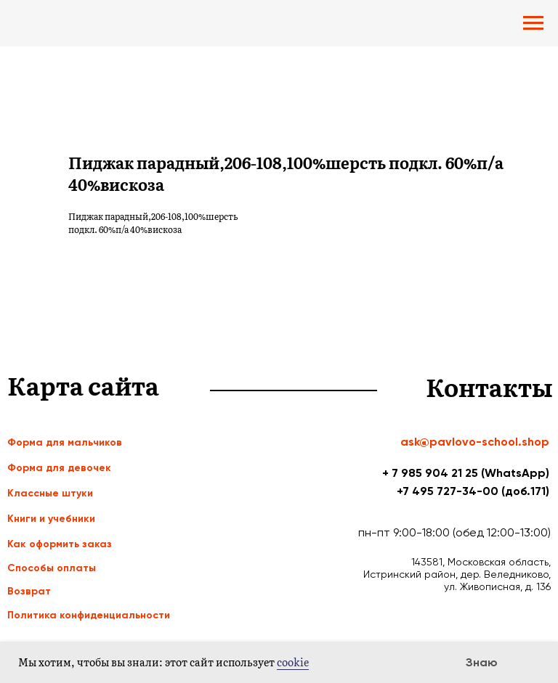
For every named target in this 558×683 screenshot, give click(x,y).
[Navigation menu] (533, 23)
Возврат (29, 591)
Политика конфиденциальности (88, 615)
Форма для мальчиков (64, 442)
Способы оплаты (51, 568)
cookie (293, 662)
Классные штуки (50, 493)
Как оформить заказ (59, 544)
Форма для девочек (59, 468)
